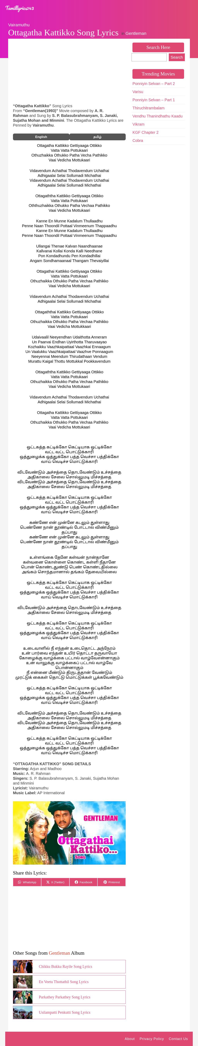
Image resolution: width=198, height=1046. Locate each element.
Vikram (138, 124)
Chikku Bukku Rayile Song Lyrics (65, 966)
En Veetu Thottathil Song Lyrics (64, 982)
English (41, 137)
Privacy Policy (152, 1039)
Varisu (137, 92)
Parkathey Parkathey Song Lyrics (64, 997)
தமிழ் (97, 137)
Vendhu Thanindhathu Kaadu (157, 116)
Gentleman (135, 33)
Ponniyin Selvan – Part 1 (153, 100)
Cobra (137, 140)
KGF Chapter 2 (145, 132)
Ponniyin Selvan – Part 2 (153, 83)
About (130, 1039)
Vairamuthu (19, 24)
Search (177, 57)
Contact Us (178, 1039)
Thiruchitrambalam (148, 108)
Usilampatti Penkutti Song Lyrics (64, 1012)
